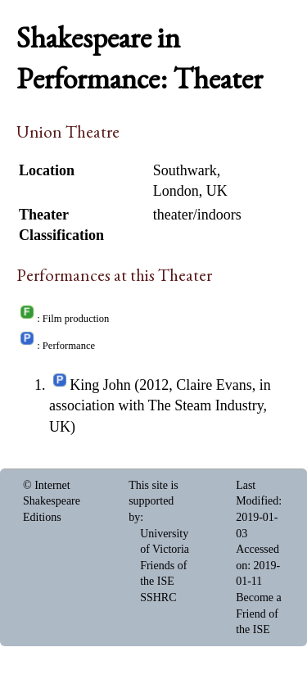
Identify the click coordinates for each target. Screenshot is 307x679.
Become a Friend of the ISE (259, 613)
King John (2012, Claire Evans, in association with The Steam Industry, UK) (160, 405)
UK (217, 191)
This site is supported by (153, 501)
